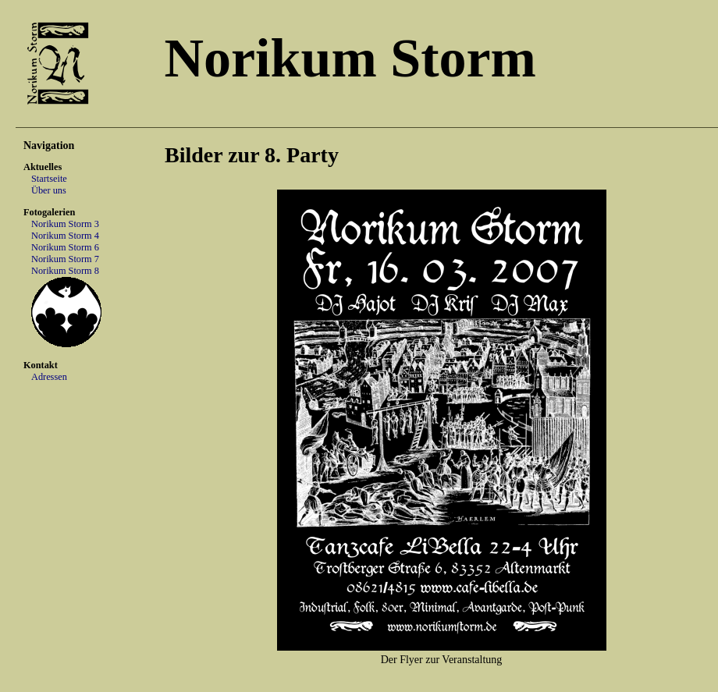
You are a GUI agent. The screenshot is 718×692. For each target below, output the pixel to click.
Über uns (48, 190)
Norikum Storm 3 (65, 223)
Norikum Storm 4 (65, 235)
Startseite (49, 178)
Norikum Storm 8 (65, 270)
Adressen (49, 376)
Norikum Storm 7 (65, 259)
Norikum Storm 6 (65, 247)
